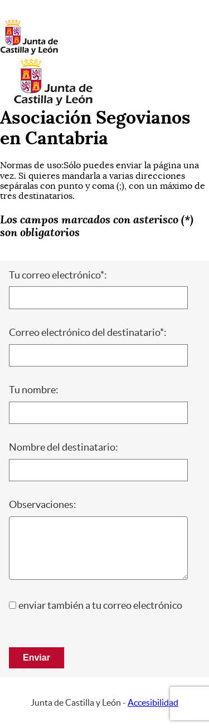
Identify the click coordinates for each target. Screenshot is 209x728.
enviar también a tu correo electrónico (100, 605)
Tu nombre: (34, 389)
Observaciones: (42, 504)
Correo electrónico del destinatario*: (88, 332)
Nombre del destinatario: (63, 447)
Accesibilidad (153, 702)
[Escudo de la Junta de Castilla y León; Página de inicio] (29, 52)
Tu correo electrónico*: (58, 275)
